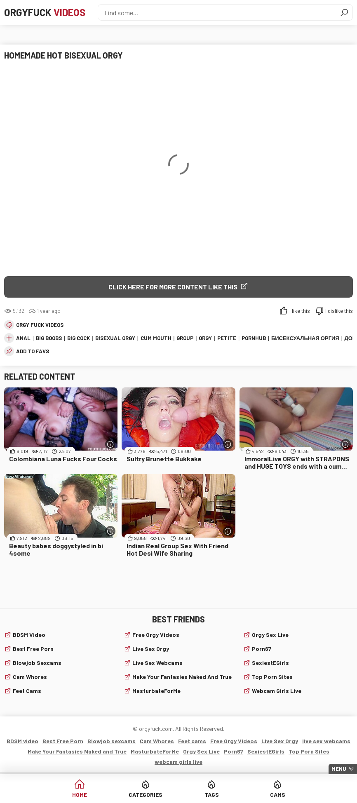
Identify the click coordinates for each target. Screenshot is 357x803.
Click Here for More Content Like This (172, 287)
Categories (145, 794)
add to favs (32, 351)
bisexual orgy (115, 338)
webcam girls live (276, 690)
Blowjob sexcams (37, 662)
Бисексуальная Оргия (305, 338)
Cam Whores (30, 676)
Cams (277, 794)
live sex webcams (157, 662)
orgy (205, 338)
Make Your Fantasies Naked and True (182, 676)
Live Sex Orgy (150, 648)
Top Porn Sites (272, 676)
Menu (338, 768)
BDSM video (29, 634)
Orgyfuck (44, 12)
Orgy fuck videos (39, 325)
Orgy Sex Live (270, 634)
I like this (299, 311)
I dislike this (339, 311)
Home (79, 794)
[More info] (110, 444)
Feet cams (27, 690)
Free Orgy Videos (155, 634)
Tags (211, 794)
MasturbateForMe (156, 690)
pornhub (254, 338)
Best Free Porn (33, 648)
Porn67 (261, 648)
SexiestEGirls (270, 662)
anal (23, 338)
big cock (78, 338)
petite (226, 338)
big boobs (49, 338)
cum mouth (156, 338)
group (184, 338)
